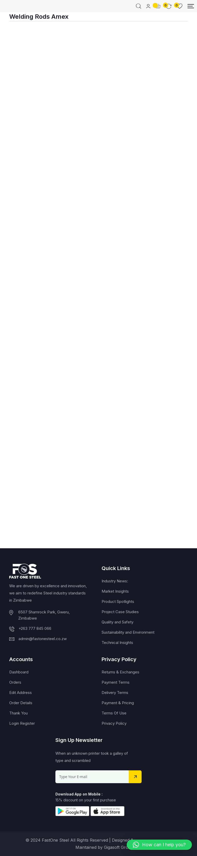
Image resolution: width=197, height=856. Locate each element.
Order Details (20, 702)
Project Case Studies (120, 611)
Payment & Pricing (118, 702)
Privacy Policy (114, 723)
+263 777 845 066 (34, 628)
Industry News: (115, 581)
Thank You (18, 713)
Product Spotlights (118, 601)
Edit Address (20, 692)
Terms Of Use (114, 713)
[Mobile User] (148, 6)
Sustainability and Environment (128, 632)
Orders (15, 682)
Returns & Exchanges (120, 672)
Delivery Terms (115, 692)
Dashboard (18, 672)
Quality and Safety (117, 622)
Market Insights (115, 591)
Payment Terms (116, 682)
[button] (159, 845)
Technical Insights (117, 642)
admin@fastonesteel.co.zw (42, 638)
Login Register (22, 723)
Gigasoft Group (118, 847)
